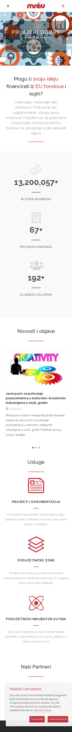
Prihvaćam (37, 719)
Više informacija (42, 710)
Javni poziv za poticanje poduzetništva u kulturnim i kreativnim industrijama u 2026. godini (36, 398)
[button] (5, 39)
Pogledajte (35, 42)
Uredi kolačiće (58, 719)
